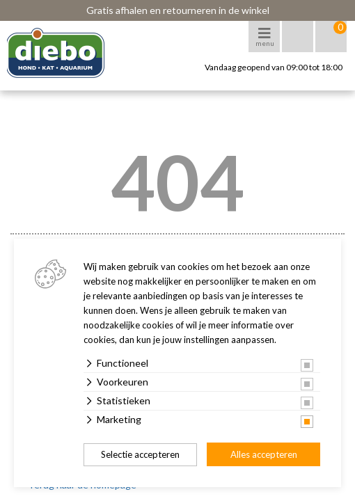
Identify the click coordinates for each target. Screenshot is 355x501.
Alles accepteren (263, 454)
